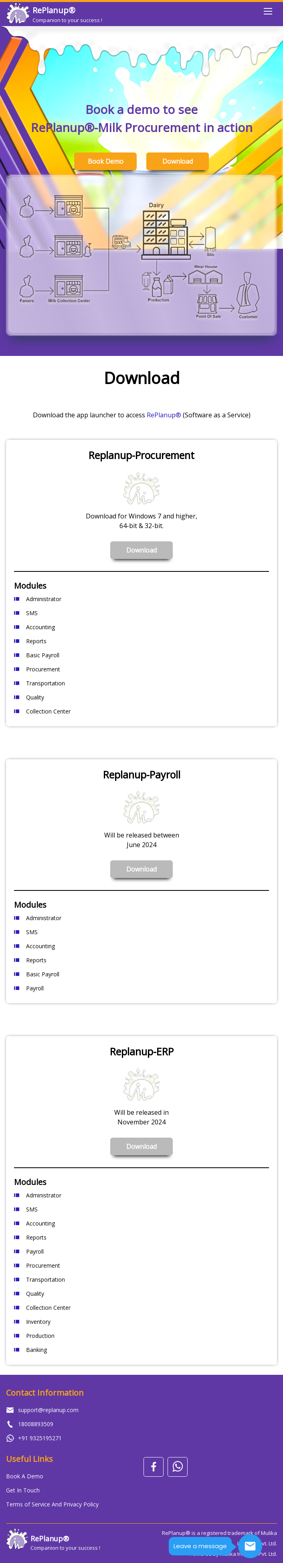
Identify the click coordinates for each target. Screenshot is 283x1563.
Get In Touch (23, 1490)
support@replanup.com (48, 1410)
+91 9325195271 (40, 1438)
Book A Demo (24, 1476)
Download (177, 161)
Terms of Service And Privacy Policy (52, 1504)
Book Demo (105, 161)
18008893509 (35, 1424)
